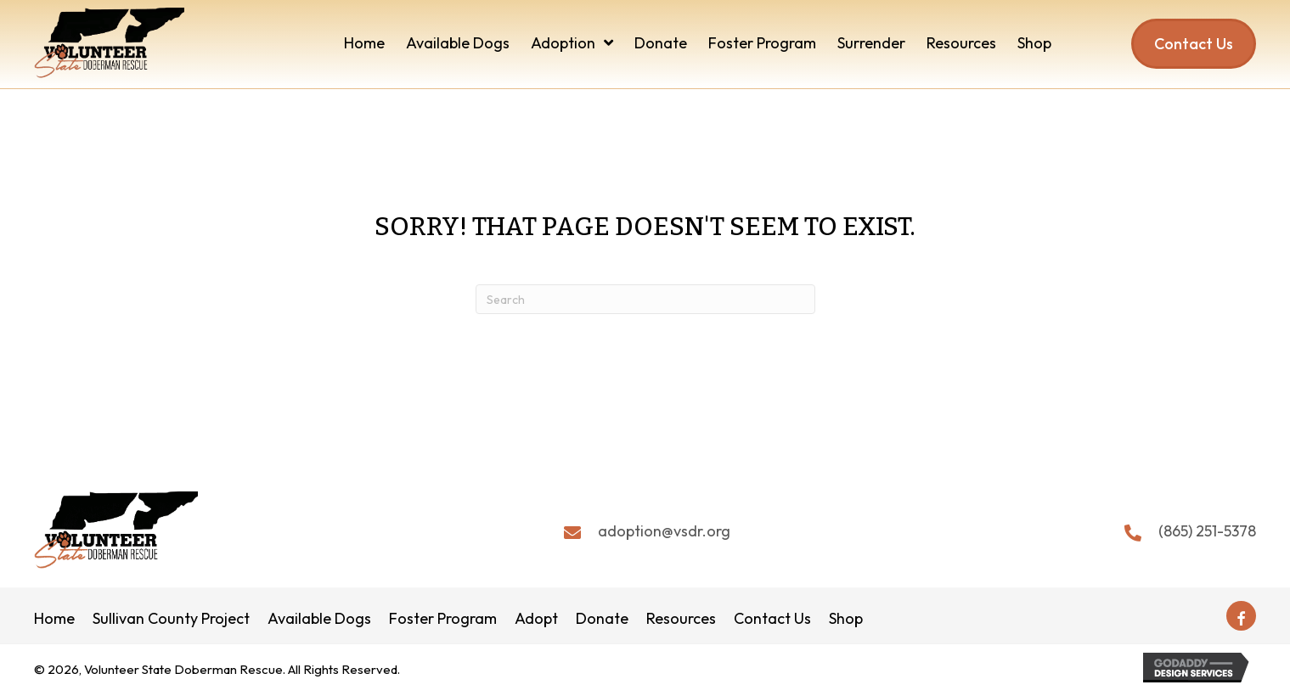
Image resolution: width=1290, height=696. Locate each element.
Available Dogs (319, 618)
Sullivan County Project (171, 618)
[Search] (645, 299)
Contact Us (772, 618)
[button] (1241, 616)
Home (54, 618)
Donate (602, 618)
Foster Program (443, 618)
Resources (681, 618)
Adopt (536, 618)
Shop (846, 618)
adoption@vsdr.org (664, 531)
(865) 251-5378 (1207, 531)
